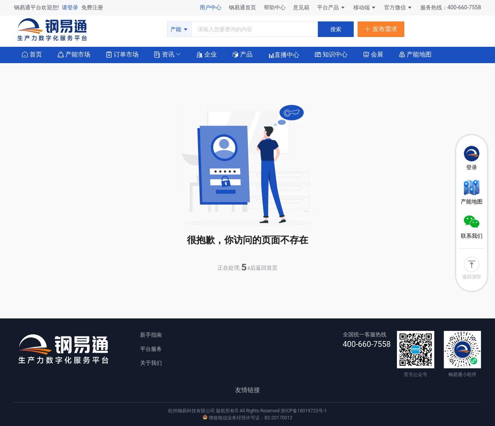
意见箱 (302, 7)
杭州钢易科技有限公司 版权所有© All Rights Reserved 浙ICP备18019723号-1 (247, 411)
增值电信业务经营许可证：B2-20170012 (247, 418)
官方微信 (398, 7)
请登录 (70, 7)
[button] (164, 54)
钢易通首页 (243, 7)
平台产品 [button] (328, 7)
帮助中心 (275, 7)
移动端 (364, 7)
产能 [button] (179, 29)
